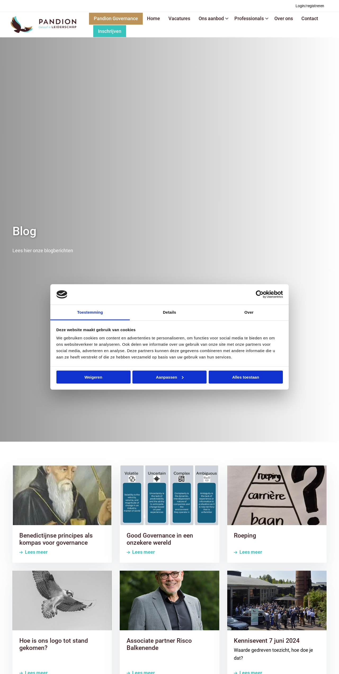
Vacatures (179, 18)
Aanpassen (170, 377)
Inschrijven (109, 31)
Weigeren (93, 377)
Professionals (251, 18)
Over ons (283, 18)
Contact (309, 18)
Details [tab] (169, 312)
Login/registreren (310, 6)
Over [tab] (249, 312)
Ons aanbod (214, 18)
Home (153, 18)
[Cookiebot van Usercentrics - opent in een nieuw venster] (260, 294)
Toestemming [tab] (90, 312)
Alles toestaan (245, 377)
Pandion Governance (116, 18)
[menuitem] (309, 6)
